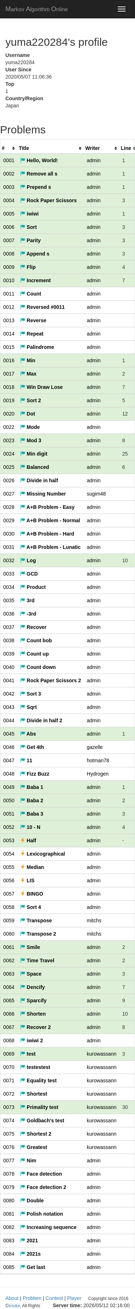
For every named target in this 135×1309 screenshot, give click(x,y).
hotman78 (98, 760)
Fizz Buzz (34, 774)
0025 (8, 467)
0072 (8, 1094)
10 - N (30, 827)
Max (28, 374)
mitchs (94, 920)
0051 (8, 814)
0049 (8, 787)
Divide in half (39, 480)
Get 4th (32, 747)
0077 (8, 1160)
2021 (29, 1240)
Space (30, 974)
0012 (8, 307)
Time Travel (37, 960)
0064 (8, 987)
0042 (8, 694)
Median (32, 867)
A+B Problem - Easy (47, 507)
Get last (32, 1267)
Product (33, 587)
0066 (8, 1014)
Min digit (33, 454)
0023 (8, 440)
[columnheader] (8, 148)
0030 (8, 534)
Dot (27, 414)
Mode (30, 427)
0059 (8, 920)
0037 (8, 627)
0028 (8, 507)
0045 (8, 734)
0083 (8, 1240)
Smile (30, 947)
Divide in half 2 (41, 720)
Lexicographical (42, 854)
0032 (8, 560)
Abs (28, 734)
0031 (8, 547)
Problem (32, 1298)
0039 (8, 654)
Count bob (36, 640)
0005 (8, 214)
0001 (8, 160)
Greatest (33, 1147)
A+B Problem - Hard (47, 534)
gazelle (95, 747)
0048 (8, 774)
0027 (8, 494)
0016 (8, 360)
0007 (8, 240)
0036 (8, 614)
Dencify (32, 987)
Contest (54, 1298)
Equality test (38, 1080)
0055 (8, 867)
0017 (8, 374)
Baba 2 (31, 800)
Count (30, 294)
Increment (35, 280)
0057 (8, 894)
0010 (8, 280)
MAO (36, 9)
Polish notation (41, 1214)
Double (32, 1200)
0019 (8, 400)
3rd (27, 600)
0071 (8, 1080)
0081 (8, 1214)
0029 (8, 520)
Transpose (36, 920)
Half (28, 840)
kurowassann (102, 1054)
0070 (8, 1067)
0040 (8, 667)
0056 (8, 880)
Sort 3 (30, 694)
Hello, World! (39, 160)
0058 (8, 907)
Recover (33, 627)
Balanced (34, 467)
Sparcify (33, 1000)
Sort (28, 227)
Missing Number (43, 494)
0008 (8, 254)
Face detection (41, 1174)
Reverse (33, 320)
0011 (8, 294)
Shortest (33, 1094)
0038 (8, 640)
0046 (8, 747)
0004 (8, 200)
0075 (8, 1134)
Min (27, 360)
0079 (8, 1187)
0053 (8, 840)
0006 (8, 227)
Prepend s (35, 187)
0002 (8, 174)
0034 (8, 587)
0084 (8, 1254)
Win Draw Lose (41, 387)
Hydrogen (98, 774)
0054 (8, 854)
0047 (8, 760)
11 (26, 760)
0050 (8, 800)
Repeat (32, 334)
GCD (29, 574)
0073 (8, 1107)
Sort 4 (30, 907)
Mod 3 (30, 440)
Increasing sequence (48, 1227)
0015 (8, 347)
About (12, 1298)
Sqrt (28, 707)
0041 (8, 680)
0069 (8, 1054)
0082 (8, 1227)
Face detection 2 (43, 1187)
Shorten (33, 1014)
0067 (8, 1027)
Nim (28, 1160)
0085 (8, 1267)
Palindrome (37, 347)
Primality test (39, 1107)
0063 (8, 974)
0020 (8, 414)
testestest (35, 1067)
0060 (8, 934)
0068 (8, 1040)
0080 (8, 1200)
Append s (34, 254)
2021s (30, 1254)
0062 (8, 960)
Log (28, 560)
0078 (8, 1174)
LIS (27, 880)
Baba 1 (31, 787)
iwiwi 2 (31, 1040)
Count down (38, 667)
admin (93, 160)
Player (74, 1298)
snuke (61, 1305)
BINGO (31, 894)
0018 (8, 387)
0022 (8, 427)
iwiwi (29, 214)
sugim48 (96, 494)
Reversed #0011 (42, 307)
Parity (30, 240)
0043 (8, 707)
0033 (8, 574)
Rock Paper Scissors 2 (50, 680)
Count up (34, 654)
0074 (8, 1120)
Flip (28, 267)
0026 (8, 480)
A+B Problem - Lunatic (50, 547)
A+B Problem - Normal (50, 520)
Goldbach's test (42, 1120)
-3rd (28, 614)
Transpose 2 (38, 934)
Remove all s (39, 174)
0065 (8, 1000)
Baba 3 (31, 814)
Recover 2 (35, 1027)
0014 (8, 334)
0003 (8, 187)
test (28, 1054)
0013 (8, 320)
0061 (8, 947)
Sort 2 (30, 400)
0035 (8, 600)
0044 (8, 720)
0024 (8, 454)
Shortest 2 (35, 1134)
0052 (8, 827)
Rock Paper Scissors (48, 200)
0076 (8, 1147)
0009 (8, 267)
